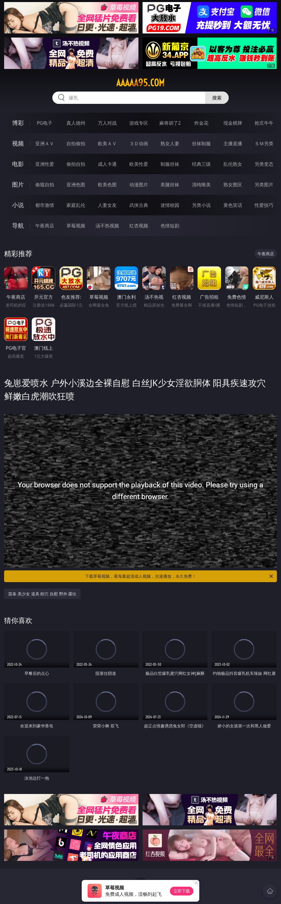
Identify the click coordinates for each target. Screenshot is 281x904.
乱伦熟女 (232, 164)
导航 (18, 225)
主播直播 (232, 143)
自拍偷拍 (75, 143)
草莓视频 (75, 225)
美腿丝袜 (169, 184)
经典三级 (201, 164)
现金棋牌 (232, 123)
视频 (18, 143)
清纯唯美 (201, 184)
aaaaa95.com (140, 83)
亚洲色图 (75, 184)
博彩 (18, 123)
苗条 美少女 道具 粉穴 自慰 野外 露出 (42, 594)
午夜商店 (44, 225)
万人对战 (107, 123)
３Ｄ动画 (138, 143)
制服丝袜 (169, 164)
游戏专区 (138, 123)
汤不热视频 (107, 225)
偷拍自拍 (75, 164)
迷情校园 (169, 205)
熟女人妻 (169, 143)
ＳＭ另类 (264, 143)
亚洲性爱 (44, 164)
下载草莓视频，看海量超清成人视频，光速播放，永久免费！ (179, 576)
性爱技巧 (264, 205)
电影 (18, 164)
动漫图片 (138, 184)
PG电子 (44, 123)
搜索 (217, 97)
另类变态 (264, 164)
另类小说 (201, 205)
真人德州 (75, 123)
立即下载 (181, 891)
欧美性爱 (138, 164)
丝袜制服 (201, 143)
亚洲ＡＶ (44, 143)
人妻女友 (107, 205)
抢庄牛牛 (264, 123)
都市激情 (44, 205)
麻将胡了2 (170, 123)
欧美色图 (107, 184)
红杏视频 (138, 225)
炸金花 (201, 123)
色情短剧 (169, 225)
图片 (18, 184)
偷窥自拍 (44, 184)
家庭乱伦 (75, 205)
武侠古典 (138, 205)
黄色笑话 (232, 205)
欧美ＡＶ (107, 143)
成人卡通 (107, 164)
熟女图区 (232, 184)
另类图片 (264, 184)
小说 (18, 205)
